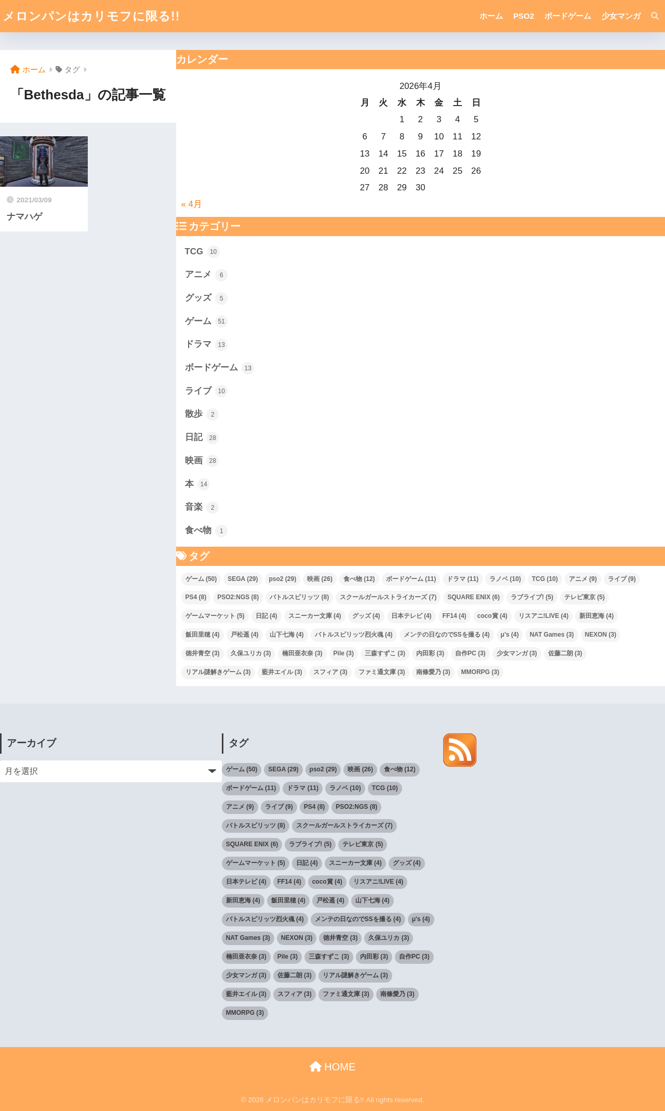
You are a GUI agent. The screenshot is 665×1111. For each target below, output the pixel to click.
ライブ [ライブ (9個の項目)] (622, 579)
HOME (333, 1067)
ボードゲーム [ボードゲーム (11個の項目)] (411, 579)
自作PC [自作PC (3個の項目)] (470, 653)
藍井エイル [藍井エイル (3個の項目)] (282, 672)
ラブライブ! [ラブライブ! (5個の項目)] (532, 597)
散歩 (202, 414)
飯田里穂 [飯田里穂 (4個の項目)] (202, 634)
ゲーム (206, 321)
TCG (202, 252)
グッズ (206, 298)
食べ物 (206, 531)
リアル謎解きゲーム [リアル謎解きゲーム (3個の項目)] (218, 672)
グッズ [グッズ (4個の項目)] (366, 615)
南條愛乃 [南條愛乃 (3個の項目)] (433, 672)
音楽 (202, 507)
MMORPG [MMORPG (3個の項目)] (480, 672)
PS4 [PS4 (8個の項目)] (196, 597)
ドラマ (206, 345)
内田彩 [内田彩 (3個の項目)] (430, 653)
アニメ (206, 275)
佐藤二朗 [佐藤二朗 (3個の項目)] (565, 653)
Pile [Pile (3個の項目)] (344, 653)
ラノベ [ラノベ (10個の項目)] (505, 579)
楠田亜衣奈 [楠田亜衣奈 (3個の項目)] (302, 653)
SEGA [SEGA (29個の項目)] (243, 579)
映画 (202, 461)
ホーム (491, 15)
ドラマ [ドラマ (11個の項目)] (462, 579)
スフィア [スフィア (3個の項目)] (330, 672)
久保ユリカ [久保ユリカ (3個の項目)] (251, 653)
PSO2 (523, 15)
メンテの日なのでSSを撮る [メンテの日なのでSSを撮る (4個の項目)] (447, 634)
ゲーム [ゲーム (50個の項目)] (201, 579)
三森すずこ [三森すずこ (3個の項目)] (385, 653)
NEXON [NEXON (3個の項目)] (601, 634)
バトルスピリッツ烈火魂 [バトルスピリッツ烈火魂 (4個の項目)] (354, 634)
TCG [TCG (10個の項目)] (545, 579)
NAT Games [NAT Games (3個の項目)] (551, 634)
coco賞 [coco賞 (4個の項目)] (492, 615)
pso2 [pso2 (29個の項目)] (283, 579)
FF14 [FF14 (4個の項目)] (455, 615)
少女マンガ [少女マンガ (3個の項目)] (517, 653)
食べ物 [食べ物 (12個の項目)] (359, 579)
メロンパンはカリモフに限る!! (91, 16)
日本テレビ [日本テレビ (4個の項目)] (411, 615)
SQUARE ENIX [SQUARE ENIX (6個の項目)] (473, 597)
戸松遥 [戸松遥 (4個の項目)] (245, 634)
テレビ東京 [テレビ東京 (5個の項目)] (584, 597)
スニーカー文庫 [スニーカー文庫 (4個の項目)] (314, 615)
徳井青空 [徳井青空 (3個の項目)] (202, 653)
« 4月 (191, 204)
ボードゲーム (567, 15)
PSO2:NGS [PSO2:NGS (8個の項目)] (238, 597)
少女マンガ (621, 15)
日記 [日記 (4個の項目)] (266, 615)
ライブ (206, 391)
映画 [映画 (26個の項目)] (319, 579)
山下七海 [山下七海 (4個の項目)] (287, 634)
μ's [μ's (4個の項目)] (510, 634)
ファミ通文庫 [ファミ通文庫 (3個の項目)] (381, 672)
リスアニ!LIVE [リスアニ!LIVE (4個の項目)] (543, 615)
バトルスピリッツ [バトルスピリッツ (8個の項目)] (299, 597)
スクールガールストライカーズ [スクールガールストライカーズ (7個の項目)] (388, 597)
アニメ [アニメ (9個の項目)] (583, 579)
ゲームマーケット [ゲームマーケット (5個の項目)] (215, 615)
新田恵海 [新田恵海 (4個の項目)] (596, 615)
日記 (202, 438)
